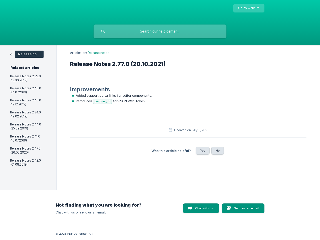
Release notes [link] (98, 53)
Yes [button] (202, 150)
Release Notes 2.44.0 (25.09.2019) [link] (25, 126)
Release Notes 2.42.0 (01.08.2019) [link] (25, 162)
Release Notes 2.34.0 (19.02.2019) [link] (25, 114)
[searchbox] (160, 31)
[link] (27, 54)
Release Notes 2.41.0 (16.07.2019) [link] (25, 138)
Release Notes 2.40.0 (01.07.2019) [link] (25, 90)
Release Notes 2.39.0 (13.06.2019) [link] (25, 78)
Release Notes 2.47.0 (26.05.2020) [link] (25, 150)
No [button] (218, 150)
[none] (248, 8)
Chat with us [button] (204, 208)
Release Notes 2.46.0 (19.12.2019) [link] (25, 102)
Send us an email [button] (246, 208)
